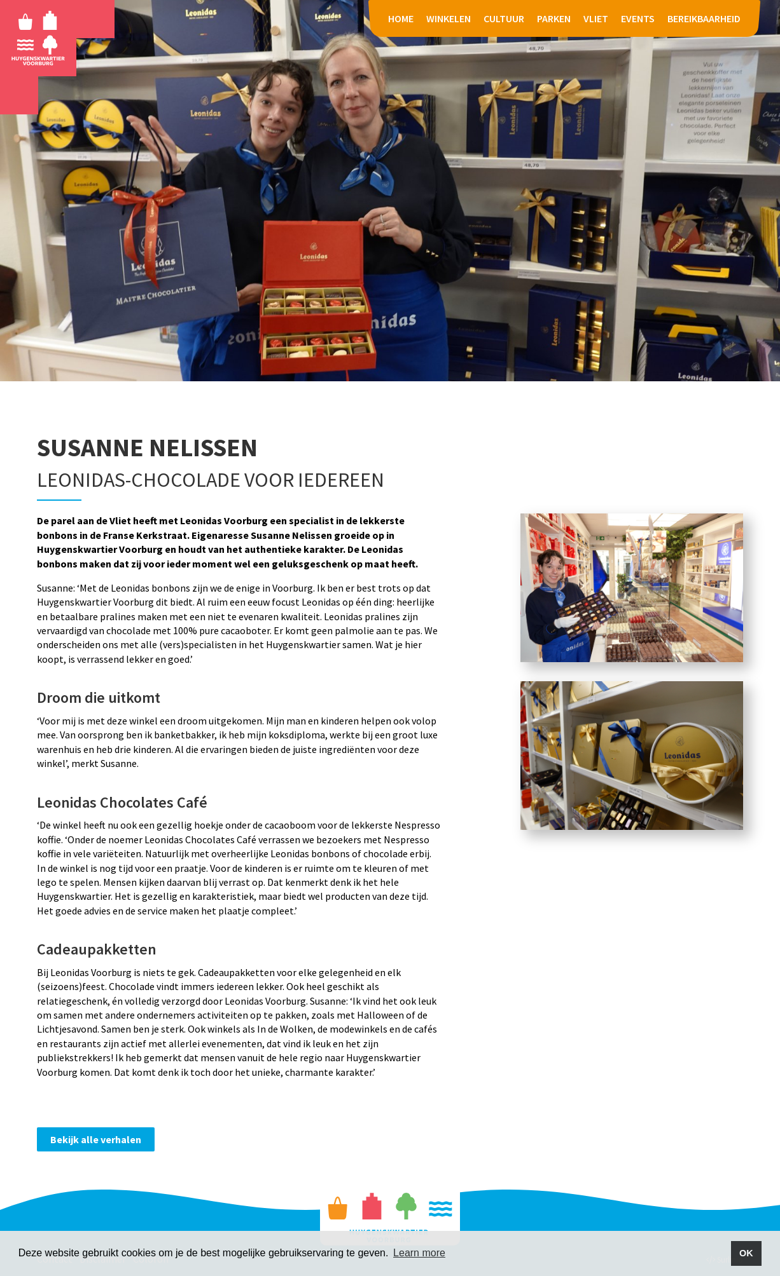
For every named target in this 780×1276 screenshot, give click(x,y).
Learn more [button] (419, 1252)
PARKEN (554, 18)
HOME (401, 18)
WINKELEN (448, 18)
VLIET (595, 18)
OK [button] (746, 1253)
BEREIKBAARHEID (704, 18)
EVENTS (638, 18)
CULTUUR (504, 18)
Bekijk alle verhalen (95, 1139)
